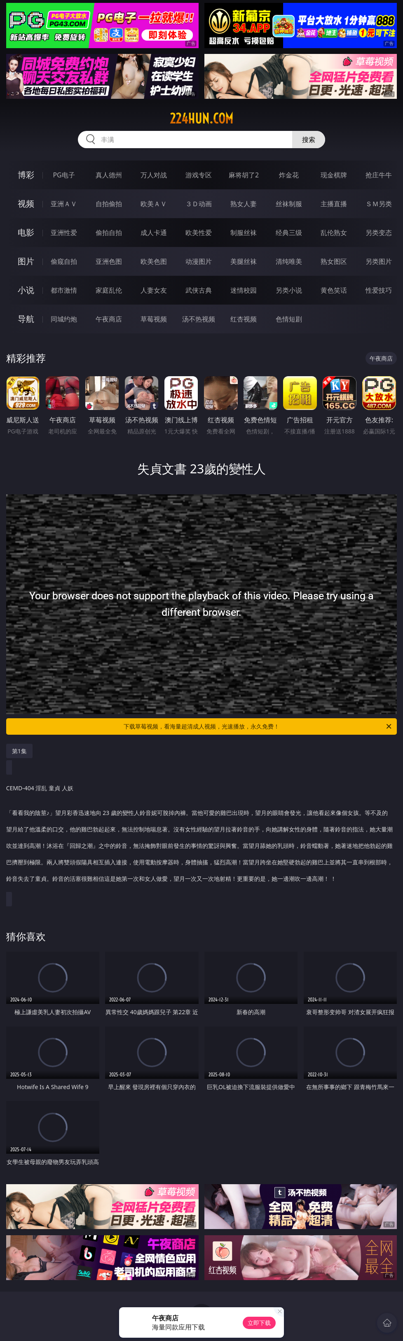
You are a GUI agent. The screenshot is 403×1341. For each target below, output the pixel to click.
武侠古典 (198, 290)
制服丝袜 (243, 232)
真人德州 (109, 174)
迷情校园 (243, 290)
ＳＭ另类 (379, 203)
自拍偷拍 (109, 203)
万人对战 (154, 174)
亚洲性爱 (64, 232)
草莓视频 (154, 319)
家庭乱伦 (109, 290)
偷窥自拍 (64, 261)
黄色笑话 (334, 290)
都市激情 (64, 290)
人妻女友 (154, 290)
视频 (26, 203)
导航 (26, 318)
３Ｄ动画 (198, 203)
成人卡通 (154, 232)
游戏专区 (198, 174)
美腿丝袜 (243, 261)
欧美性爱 (198, 232)
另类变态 (379, 232)
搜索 (308, 139)
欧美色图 (154, 261)
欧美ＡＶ (154, 203)
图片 (26, 261)
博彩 (26, 174)
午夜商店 (109, 319)
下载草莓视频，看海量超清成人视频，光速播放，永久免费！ (258, 726)
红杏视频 (243, 319)
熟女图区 (334, 261)
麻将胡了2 (244, 174)
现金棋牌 (334, 174)
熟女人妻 (243, 203)
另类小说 (289, 290)
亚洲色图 (109, 261)
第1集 (19, 751)
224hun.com (201, 118)
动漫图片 (198, 261)
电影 (26, 232)
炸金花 (289, 174)
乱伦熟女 (334, 232)
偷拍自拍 (109, 232)
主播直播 (334, 203)
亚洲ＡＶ (64, 203)
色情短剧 (289, 319)
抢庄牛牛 (379, 174)
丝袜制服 (289, 203)
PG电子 (64, 174)
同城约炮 (64, 319)
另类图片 (379, 261)
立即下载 (259, 1323)
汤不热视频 (198, 319)
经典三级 (289, 232)
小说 (26, 290)
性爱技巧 (379, 290)
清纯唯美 (289, 261)
